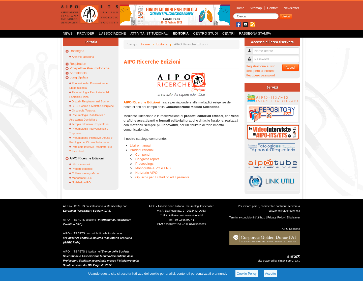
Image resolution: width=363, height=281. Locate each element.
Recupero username (261, 71)
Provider (85, 33)
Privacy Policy (276, 217)
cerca (286, 16)
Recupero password (260, 75)
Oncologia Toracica (83, 110)
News (68, 33)
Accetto (270, 273)
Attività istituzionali (149, 33)
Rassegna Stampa (255, 33)
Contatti (272, 8)
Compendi (142, 154)
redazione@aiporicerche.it (283, 210)
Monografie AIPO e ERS (153, 168)
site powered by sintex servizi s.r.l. (279, 260)
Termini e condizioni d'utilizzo (247, 217)
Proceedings (144, 163)
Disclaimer (293, 217)
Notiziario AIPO (81, 182)
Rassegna (77, 51)
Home (240, 8)
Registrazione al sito (260, 66)
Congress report (147, 159)
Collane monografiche (85, 173)
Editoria (181, 33)
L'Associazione (112, 33)
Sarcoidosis (78, 73)
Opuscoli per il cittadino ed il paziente (162, 177)
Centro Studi (205, 33)
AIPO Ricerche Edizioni (87, 158)
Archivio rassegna (83, 56)
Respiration (78, 64)
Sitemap (256, 8)
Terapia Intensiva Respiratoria (90, 124)
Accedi (290, 67)
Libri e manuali (81, 164)
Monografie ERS (82, 177)
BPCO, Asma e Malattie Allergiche (93, 105)
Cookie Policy (247, 273)
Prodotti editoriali (82, 168)
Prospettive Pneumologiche (89, 68)
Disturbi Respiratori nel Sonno (90, 101)
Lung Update (79, 77)
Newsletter (291, 8)
